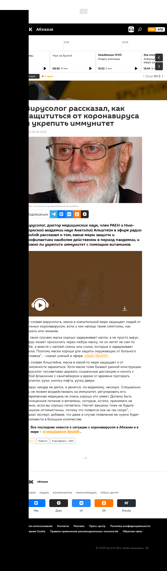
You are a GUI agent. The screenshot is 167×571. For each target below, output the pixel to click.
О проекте (10, 526)
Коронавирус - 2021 (62, 440)
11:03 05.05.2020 (36, 132)
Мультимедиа (86, 492)
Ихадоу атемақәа (109, 59)
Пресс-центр (109, 492)
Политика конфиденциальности (130, 526)
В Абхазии (28, 492)
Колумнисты (62, 492)
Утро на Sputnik (62, 55)
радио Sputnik (96, 355)
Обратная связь (132, 531)
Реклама (79, 526)
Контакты (63, 526)
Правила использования (37, 526)
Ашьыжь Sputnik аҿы (20, 55)
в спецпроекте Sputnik (61, 431)
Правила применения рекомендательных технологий (84, 531)
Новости (42, 440)
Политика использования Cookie (24, 531)
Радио (30, 440)
